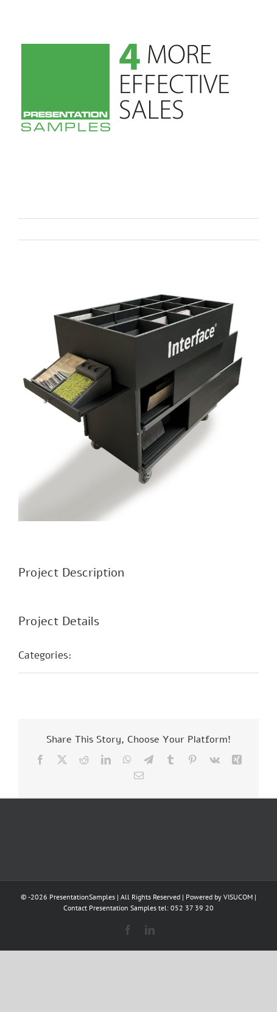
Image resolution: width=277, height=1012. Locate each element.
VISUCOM (238, 896)
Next (237, 229)
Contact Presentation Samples (109, 907)
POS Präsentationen (132, 655)
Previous (196, 229)
